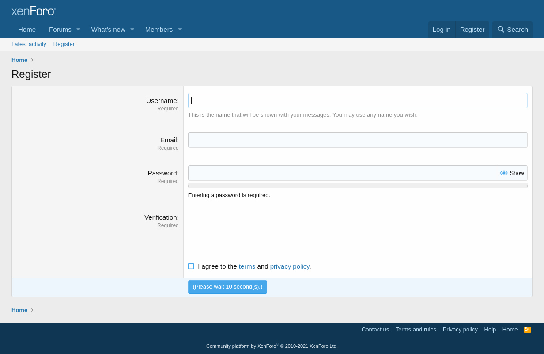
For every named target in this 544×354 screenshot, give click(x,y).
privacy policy (290, 266)
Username (161, 100)
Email (168, 140)
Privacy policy (460, 329)
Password (162, 173)
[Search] (512, 29)
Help (490, 329)
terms (247, 266)
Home (27, 29)
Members (159, 29)
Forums (60, 29)
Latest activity (28, 44)
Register (64, 44)
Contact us (375, 329)
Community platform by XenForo (272, 346)
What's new (108, 29)
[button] (78, 29)
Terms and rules (416, 329)
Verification (160, 217)
